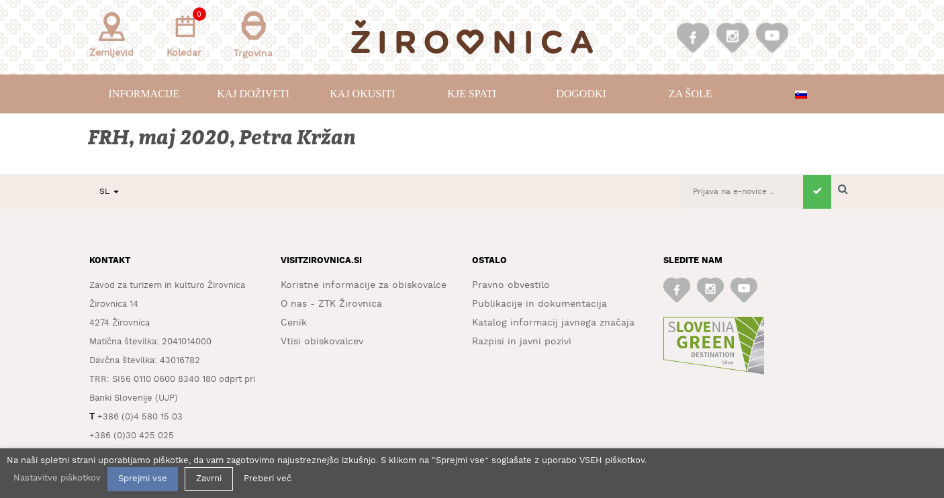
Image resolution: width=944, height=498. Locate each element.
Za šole (690, 93)
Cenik (294, 323)
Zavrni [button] (209, 479)
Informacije (143, 93)
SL (109, 192)
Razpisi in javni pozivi (521, 342)
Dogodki (581, 93)
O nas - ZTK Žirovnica (331, 304)
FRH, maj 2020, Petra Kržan (223, 137)
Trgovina (253, 34)
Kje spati (471, 93)
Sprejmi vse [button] (142, 479)
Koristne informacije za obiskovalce (363, 285)
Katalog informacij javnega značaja (553, 323)
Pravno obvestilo (511, 285)
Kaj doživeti (253, 93)
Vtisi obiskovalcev (322, 342)
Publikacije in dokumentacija (539, 304)
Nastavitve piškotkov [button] (57, 478)
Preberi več (267, 479)
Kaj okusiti (362, 93)
